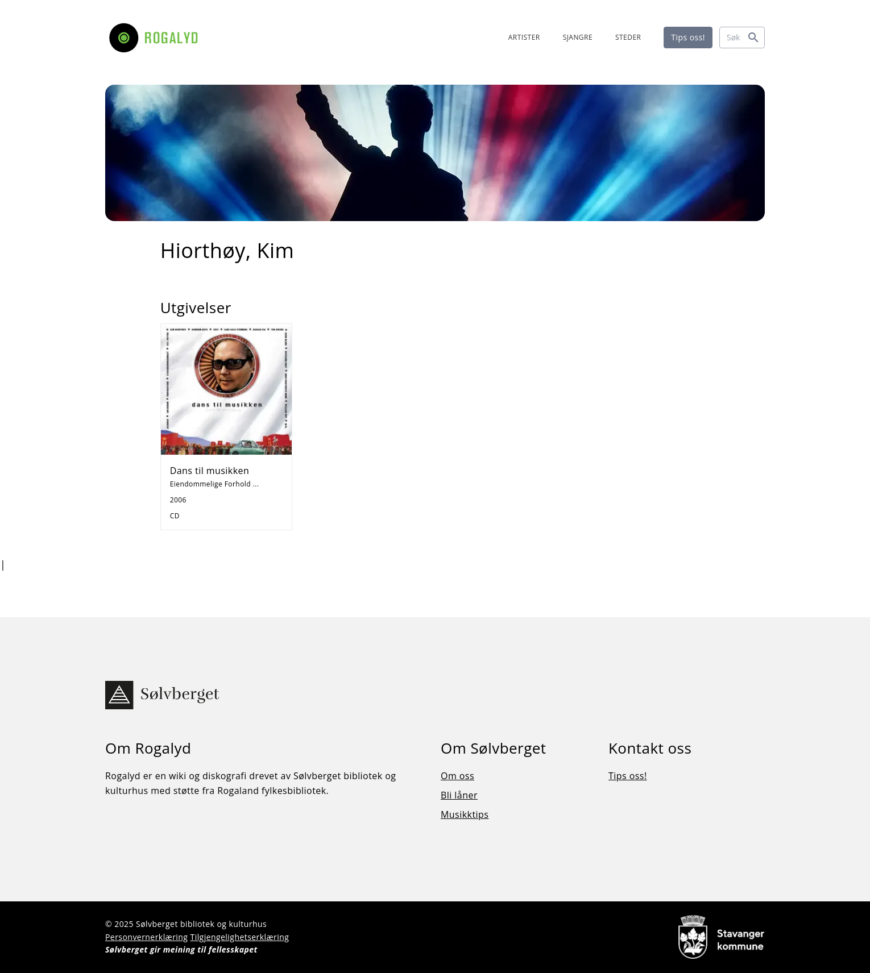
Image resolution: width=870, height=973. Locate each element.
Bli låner (459, 795)
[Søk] (742, 37)
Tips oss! (688, 37)
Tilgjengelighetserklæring (239, 937)
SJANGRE (578, 37)
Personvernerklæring (146, 937)
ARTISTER (524, 37)
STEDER (628, 37)
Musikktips (464, 814)
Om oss (457, 776)
